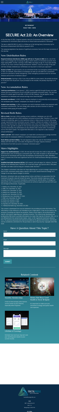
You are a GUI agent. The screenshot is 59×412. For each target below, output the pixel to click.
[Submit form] (7, 261)
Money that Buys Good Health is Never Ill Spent (39, 299)
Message (6, 248)
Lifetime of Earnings (13, 331)
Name (5, 231)
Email (5, 240)
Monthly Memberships (14, 298)
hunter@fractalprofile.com (29, 397)
